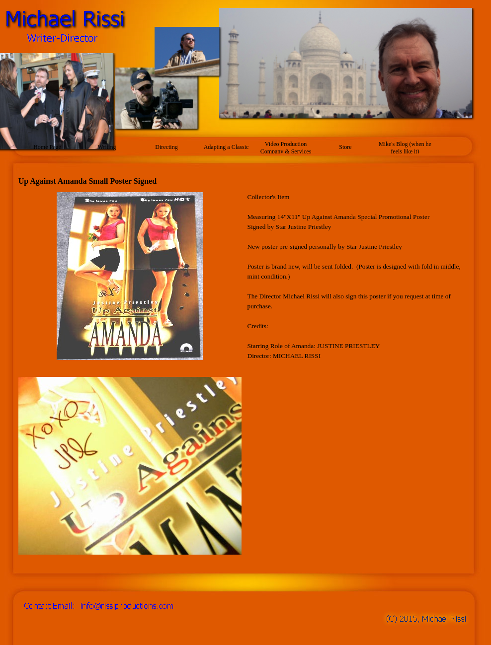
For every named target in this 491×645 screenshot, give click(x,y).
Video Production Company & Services (286, 148)
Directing (166, 146)
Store (345, 146)
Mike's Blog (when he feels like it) (405, 148)
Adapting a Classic (226, 146)
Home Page (47, 146)
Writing (107, 146)
